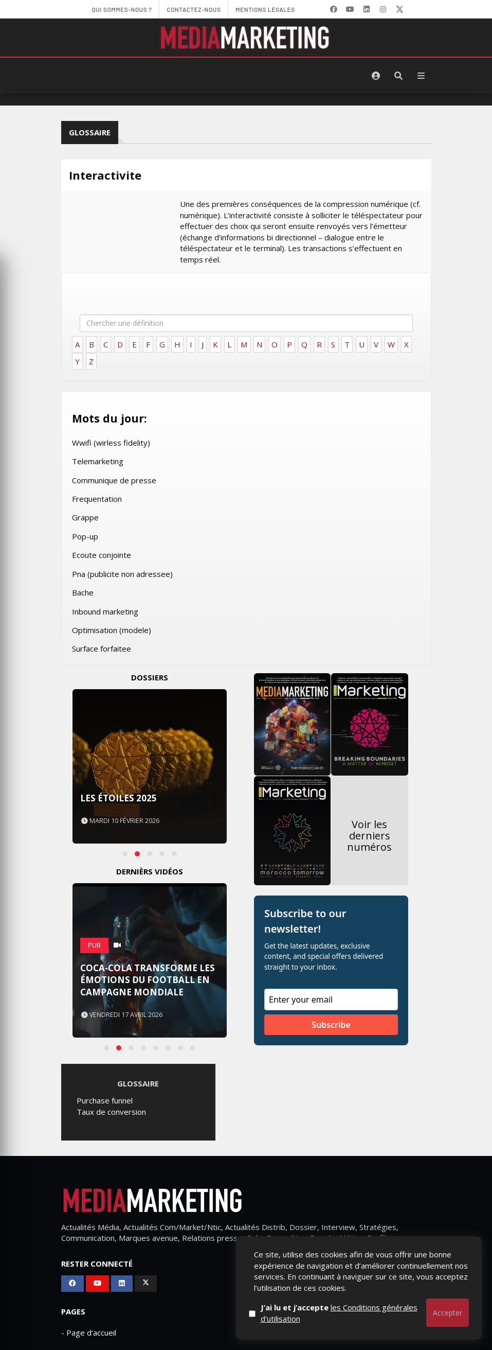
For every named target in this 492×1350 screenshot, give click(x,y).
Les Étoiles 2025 (118, 798)
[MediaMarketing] (246, 37)
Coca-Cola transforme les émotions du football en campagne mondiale (147, 980)
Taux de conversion (111, 1112)
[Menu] (421, 75)
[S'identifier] (376, 75)
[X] (399, 9)
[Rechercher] (398, 75)
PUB (94, 945)
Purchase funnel (105, 1100)
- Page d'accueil (88, 1332)
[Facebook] (333, 9)
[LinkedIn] (366, 9)
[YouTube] (350, 9)
